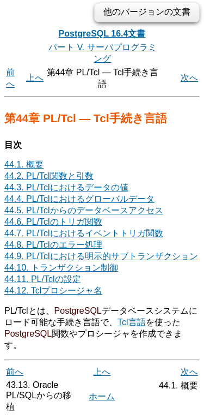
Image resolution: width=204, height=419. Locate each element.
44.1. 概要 (24, 164)
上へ (35, 77)
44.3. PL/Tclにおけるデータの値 (66, 187)
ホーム (102, 396)
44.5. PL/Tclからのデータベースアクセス (83, 210)
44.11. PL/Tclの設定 (42, 279)
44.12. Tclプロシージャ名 (53, 290)
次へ (189, 77)
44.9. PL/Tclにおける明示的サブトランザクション (101, 256)
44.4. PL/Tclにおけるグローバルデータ (79, 198)
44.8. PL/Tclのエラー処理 (53, 244)
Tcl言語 (132, 322)
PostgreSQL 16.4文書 (102, 33)
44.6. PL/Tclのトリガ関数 (53, 221)
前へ (14, 371)
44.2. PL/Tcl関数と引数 (49, 176)
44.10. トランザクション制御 (61, 267)
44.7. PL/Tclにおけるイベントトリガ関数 (83, 233)
